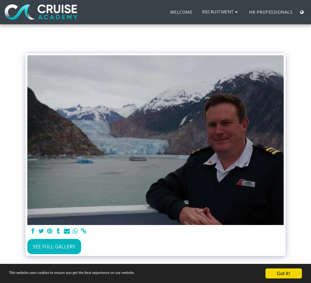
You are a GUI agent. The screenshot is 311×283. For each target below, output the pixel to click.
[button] (220, 12)
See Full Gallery (54, 246)
